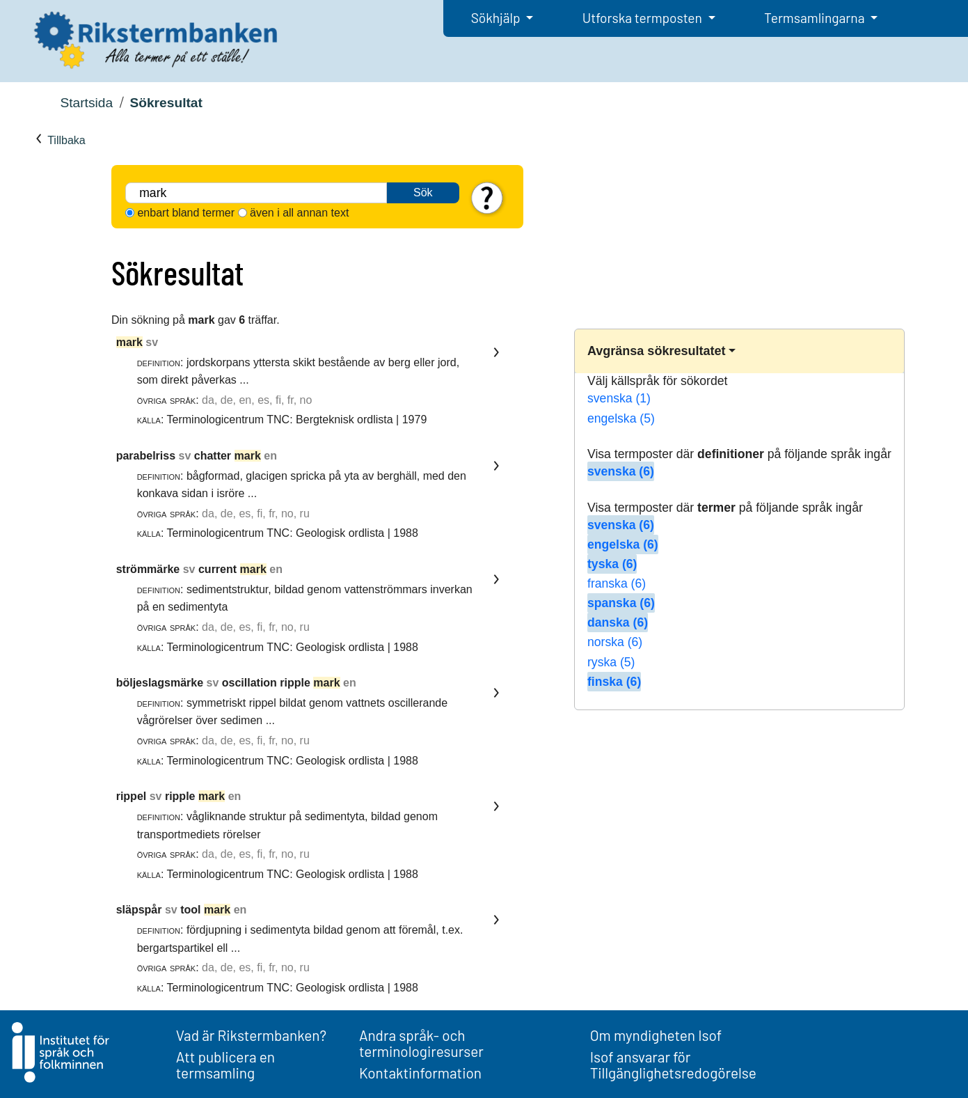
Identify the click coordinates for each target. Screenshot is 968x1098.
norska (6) (614, 642)
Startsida (86, 102)
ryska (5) (611, 662)
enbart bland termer (186, 213)
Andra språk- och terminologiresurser (421, 1043)
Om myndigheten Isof (656, 1035)
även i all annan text (299, 213)
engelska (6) (622, 544)
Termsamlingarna (815, 18)
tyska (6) (612, 564)
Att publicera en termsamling (225, 1064)
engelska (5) (621, 418)
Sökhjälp (497, 18)
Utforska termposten (643, 18)
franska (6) (616, 583)
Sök (423, 192)
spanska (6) (621, 603)
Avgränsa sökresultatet (656, 351)
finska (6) (614, 682)
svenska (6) (620, 471)
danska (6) (617, 622)
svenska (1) (619, 398)
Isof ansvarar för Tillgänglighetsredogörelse (673, 1064)
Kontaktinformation (420, 1072)
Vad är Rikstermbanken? (251, 1035)
